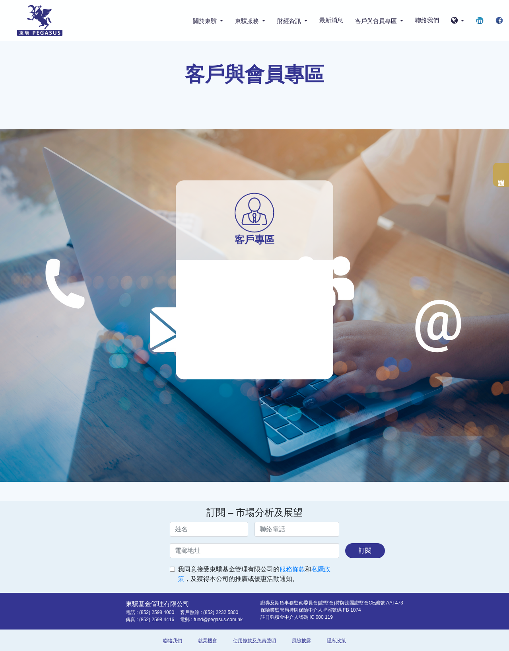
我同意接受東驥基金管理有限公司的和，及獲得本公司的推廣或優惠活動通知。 (254, 574)
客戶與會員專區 (376, 21)
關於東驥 (205, 21)
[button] (457, 21)
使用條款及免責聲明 (254, 640)
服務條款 (292, 569)
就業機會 (207, 640)
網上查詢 (501, 175)
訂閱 (365, 550)
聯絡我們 (427, 20)
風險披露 (301, 640)
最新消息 (331, 20)
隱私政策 (336, 640)
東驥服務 (247, 21)
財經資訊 (290, 21)
